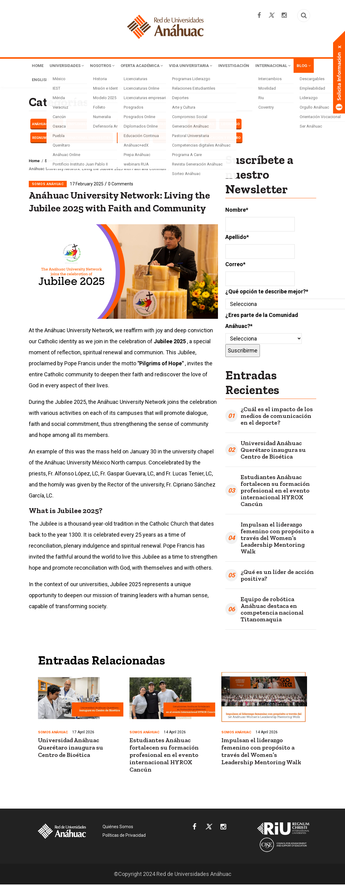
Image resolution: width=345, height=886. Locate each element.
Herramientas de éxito (161, 125)
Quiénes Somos (118, 827)
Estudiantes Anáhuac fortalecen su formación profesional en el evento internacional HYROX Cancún (275, 491)
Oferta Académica (155, 66)
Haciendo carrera (117, 125)
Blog (86, 80)
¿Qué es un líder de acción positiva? (277, 576)
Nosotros (110, 66)
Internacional (52, 80)
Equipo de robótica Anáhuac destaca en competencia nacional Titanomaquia (272, 610)
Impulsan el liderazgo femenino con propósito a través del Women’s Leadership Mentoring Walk (277, 539)
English (109, 80)
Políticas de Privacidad (124, 836)
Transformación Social (177, 139)
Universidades (71, 66)
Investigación (258, 66)
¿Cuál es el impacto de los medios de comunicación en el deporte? (277, 417)
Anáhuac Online (46, 125)
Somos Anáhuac (133, 139)
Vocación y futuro (223, 139)
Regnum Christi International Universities (71, 139)
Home (38, 66)
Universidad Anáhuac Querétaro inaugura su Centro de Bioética (273, 451)
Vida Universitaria (210, 66)
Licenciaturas (201, 125)
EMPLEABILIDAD (81, 125)
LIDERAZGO (230, 125)
